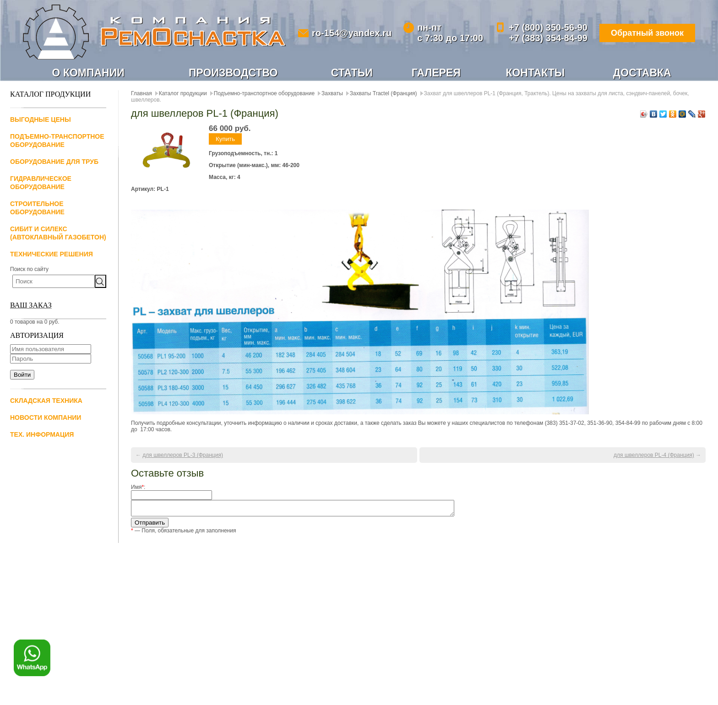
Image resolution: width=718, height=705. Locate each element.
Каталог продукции (183, 93)
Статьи (352, 73)
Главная (141, 93)
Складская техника (46, 400)
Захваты (332, 93)
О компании (88, 73)
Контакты (535, 73)
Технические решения (51, 254)
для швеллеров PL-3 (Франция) (182, 455)
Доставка (642, 73)
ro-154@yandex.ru (352, 33)
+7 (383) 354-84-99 (548, 38)
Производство (233, 73)
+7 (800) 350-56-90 (548, 27)
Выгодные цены (40, 119)
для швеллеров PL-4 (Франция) (654, 455)
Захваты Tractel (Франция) (383, 93)
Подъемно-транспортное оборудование (264, 93)
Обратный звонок (647, 33)
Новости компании (45, 417)
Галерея (436, 73)
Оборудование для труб (54, 161)
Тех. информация (42, 434)
